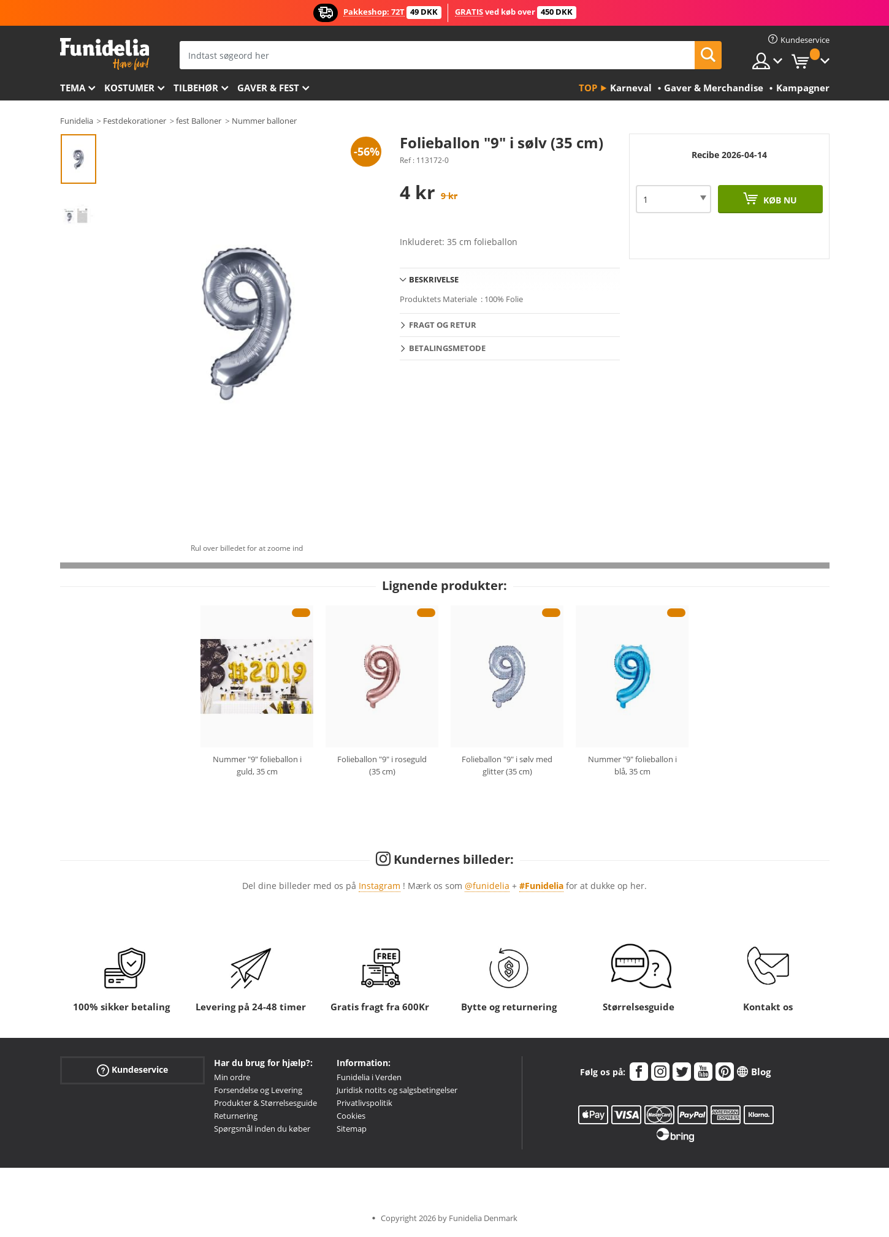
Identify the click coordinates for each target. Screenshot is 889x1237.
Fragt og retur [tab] (442, 324)
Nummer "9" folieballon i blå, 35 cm (632, 765)
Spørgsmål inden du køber (262, 1128)
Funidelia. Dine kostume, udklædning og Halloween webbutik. (104, 54)
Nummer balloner (264, 120)
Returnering (236, 1115)
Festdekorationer (134, 120)
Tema (72, 87)
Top (588, 87)
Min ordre (232, 1077)
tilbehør (196, 87)
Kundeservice (132, 1070)
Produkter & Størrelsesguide (265, 1102)
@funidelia (487, 885)
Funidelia (76, 120)
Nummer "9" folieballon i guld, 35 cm (257, 765)
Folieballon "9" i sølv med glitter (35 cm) (507, 765)
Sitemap (352, 1128)
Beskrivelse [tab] (434, 279)
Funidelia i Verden (369, 1077)
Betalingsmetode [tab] (447, 348)
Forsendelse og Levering (258, 1089)
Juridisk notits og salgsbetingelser (397, 1089)
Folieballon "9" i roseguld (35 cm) (382, 765)
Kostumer (129, 87)
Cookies (351, 1115)
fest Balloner (198, 120)
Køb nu (779, 200)
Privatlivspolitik (364, 1102)
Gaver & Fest (268, 87)
